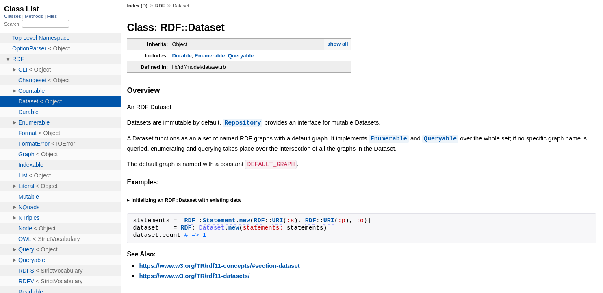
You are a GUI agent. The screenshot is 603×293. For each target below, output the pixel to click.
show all (337, 44)
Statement (219, 220)
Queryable (241, 55)
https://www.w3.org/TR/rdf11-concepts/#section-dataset (219, 264)
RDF (160, 6)
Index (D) (137, 6)
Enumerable (210, 55)
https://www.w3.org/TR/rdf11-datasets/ (194, 274)
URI (277, 220)
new (244, 220)
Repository (242, 122)
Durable (181, 55)
